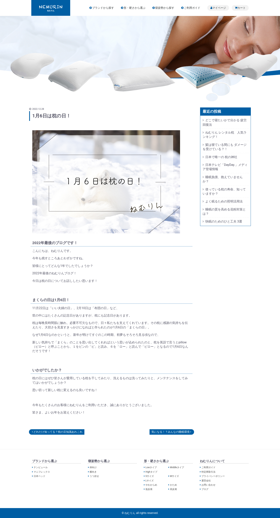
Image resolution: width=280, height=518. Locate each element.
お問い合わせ (208, 485)
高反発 (173, 489)
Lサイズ (149, 480)
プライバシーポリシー (213, 476)
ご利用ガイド (192, 7)
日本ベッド (39, 476)
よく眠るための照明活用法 (224, 201)
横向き (93, 471)
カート (241, 7)
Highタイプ (151, 471)
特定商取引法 (208, 471)
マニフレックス (42, 471)
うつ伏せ (94, 476)
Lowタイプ (151, 467)
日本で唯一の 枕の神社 (221, 157)
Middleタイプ (177, 467)
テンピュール (41, 467)
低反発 (148, 489)
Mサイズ (174, 476)
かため (173, 485)
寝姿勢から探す (164, 7)
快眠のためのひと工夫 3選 (223, 221)
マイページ (219, 7)
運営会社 (206, 480)
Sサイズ (149, 476)
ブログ (204, 489)
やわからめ (151, 485)
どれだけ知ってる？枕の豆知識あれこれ (57, 431)
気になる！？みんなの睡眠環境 (171, 431)
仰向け (93, 467)
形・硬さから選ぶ (134, 7)
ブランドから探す (103, 7)
